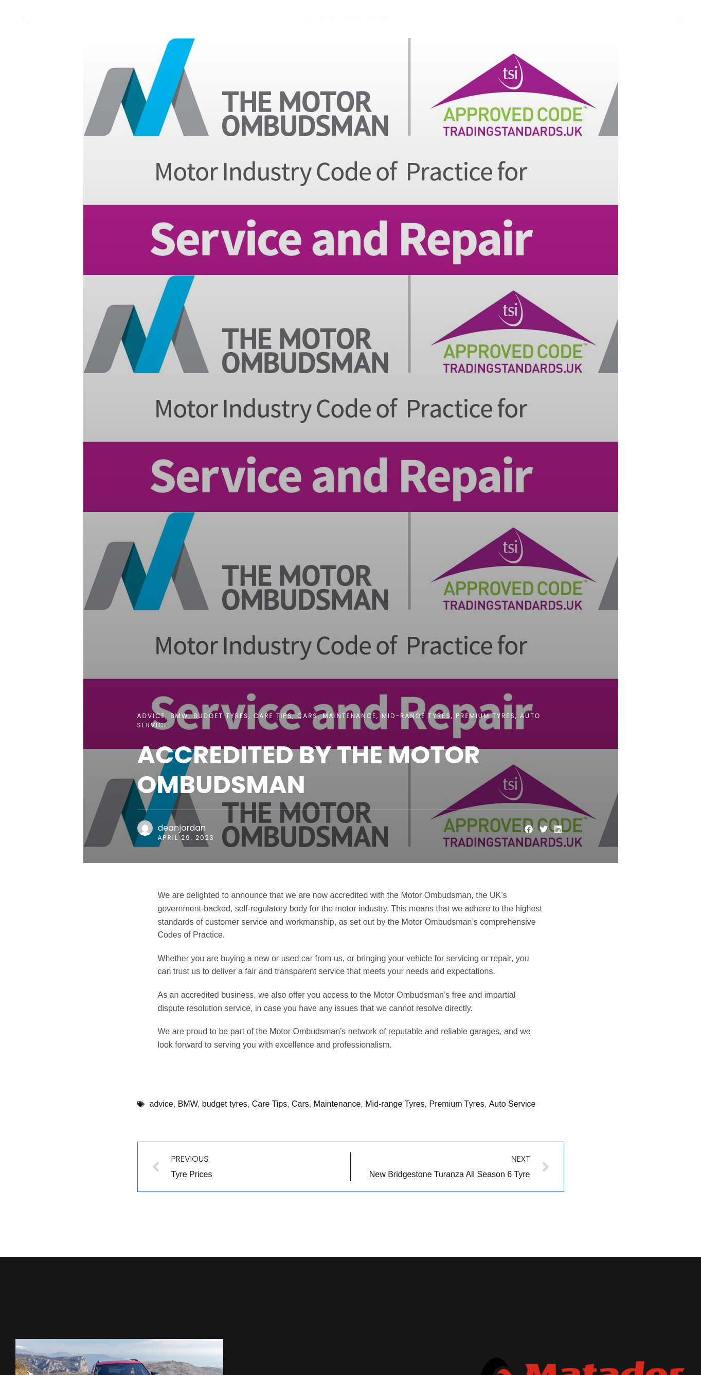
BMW (179, 715)
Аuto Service (512, 1103)
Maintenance (349, 715)
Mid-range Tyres (416, 715)
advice (151, 715)
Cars (307, 715)
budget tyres (220, 715)
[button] (529, 829)
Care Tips (273, 715)
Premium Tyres (485, 715)
